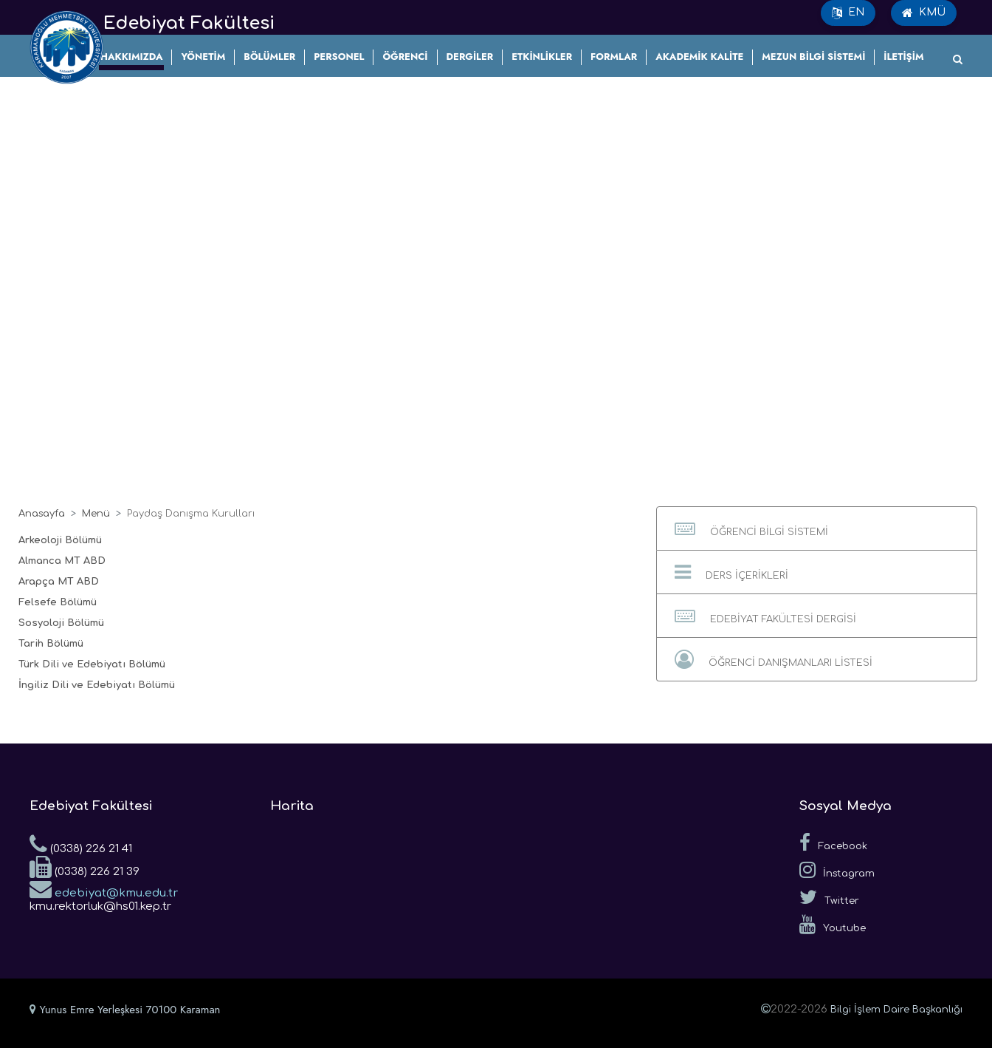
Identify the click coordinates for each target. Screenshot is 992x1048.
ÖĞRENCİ (404, 57)
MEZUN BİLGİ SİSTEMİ (813, 57)
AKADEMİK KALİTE (699, 57)
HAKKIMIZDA (131, 57)
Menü (96, 513)
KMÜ (924, 12)
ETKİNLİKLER (542, 57)
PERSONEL (339, 57)
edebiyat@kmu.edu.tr (104, 888)
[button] (816, 528)
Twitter (829, 897)
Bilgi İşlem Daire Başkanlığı (896, 1009)
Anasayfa (41, 513)
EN (848, 12)
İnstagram (837, 869)
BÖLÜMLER (269, 57)
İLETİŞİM (903, 57)
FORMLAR (613, 57)
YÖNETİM (203, 57)
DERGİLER (470, 57)
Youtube (832, 924)
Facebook (833, 842)
